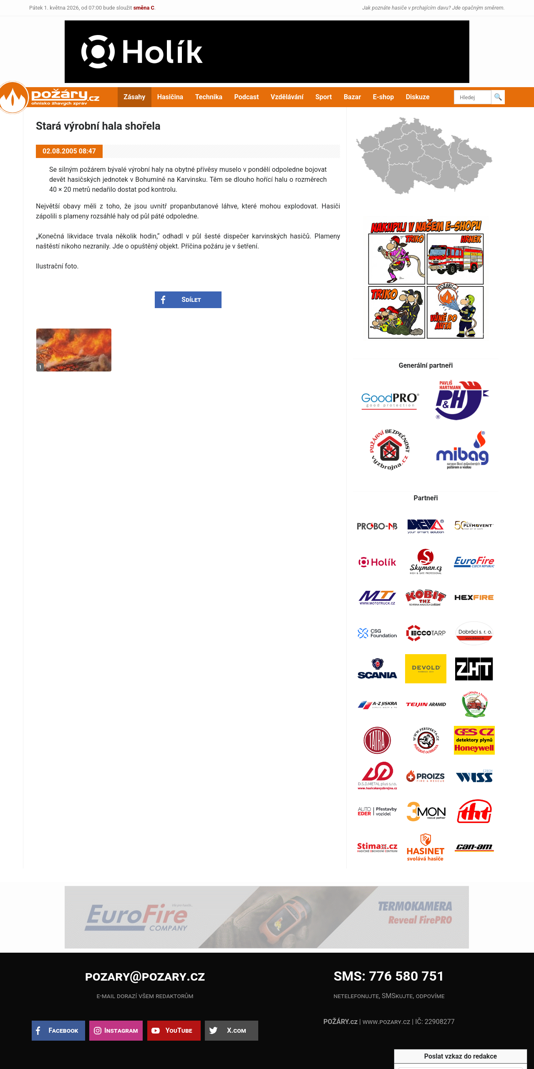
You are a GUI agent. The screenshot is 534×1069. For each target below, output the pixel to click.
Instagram (121, 1030)
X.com (236, 1030)
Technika (208, 97)
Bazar (352, 97)
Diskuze (418, 97)
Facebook (63, 1030)
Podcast (246, 97)
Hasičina (170, 97)
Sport (323, 97)
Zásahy (134, 97)
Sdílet (191, 300)
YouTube (179, 1030)
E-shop (383, 97)
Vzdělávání (287, 97)
